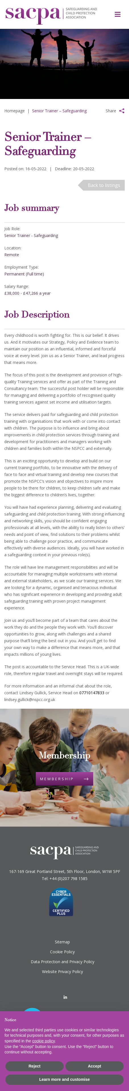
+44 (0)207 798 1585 (68, 878)
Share (111, 110)
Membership (57, 778)
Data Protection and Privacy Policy (62, 961)
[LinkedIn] (65, 997)
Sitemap (62, 942)
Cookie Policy (62, 951)
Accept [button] (94, 1066)
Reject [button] (34, 1066)
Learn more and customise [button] (64, 1079)
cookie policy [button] (43, 1041)
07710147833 (91, 692)
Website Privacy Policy (62, 971)
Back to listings (104, 185)
